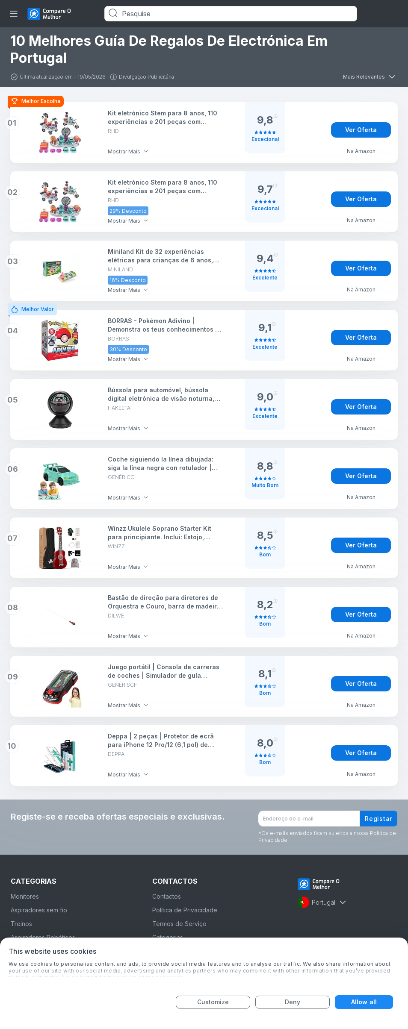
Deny (292, 1001)
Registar (378, 818)
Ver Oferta (361, 129)
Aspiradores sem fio (39, 910)
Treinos (21, 923)
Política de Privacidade (184, 910)
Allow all (364, 1001)
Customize (213, 1001)
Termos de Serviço (179, 923)
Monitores (25, 896)
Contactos (166, 896)
